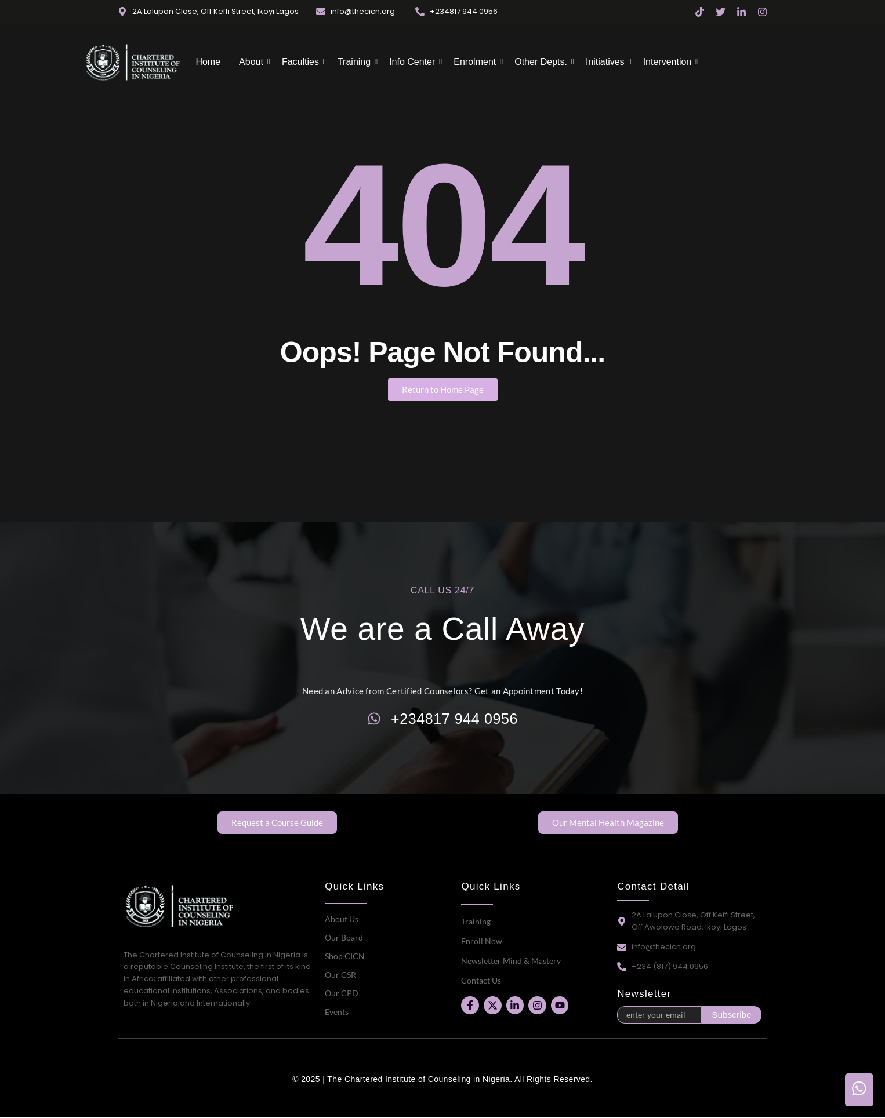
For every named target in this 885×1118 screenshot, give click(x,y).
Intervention (668, 62)
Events (337, 1012)
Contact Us (481, 980)
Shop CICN (345, 956)
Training (355, 62)
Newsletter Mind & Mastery (511, 961)
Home (207, 62)
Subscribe (732, 1014)
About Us (341, 919)
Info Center (413, 62)
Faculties (301, 62)
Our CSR (340, 974)
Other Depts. (542, 62)
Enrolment (476, 62)
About (252, 62)
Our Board (344, 937)
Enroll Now (481, 941)
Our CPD (341, 993)
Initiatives (606, 62)
